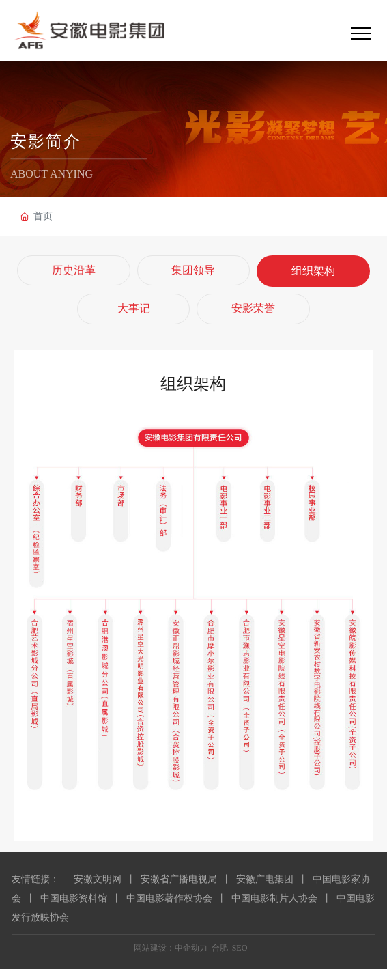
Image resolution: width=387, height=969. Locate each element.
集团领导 (193, 270)
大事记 (133, 308)
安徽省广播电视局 (179, 879)
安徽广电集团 (264, 879)
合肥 (220, 948)
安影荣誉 (253, 308)
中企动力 (191, 948)
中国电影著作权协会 (169, 898)
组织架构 (313, 271)
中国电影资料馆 (73, 898)
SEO (240, 948)
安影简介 (45, 142)
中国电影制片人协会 (274, 898)
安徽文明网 (97, 879)
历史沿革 (74, 270)
